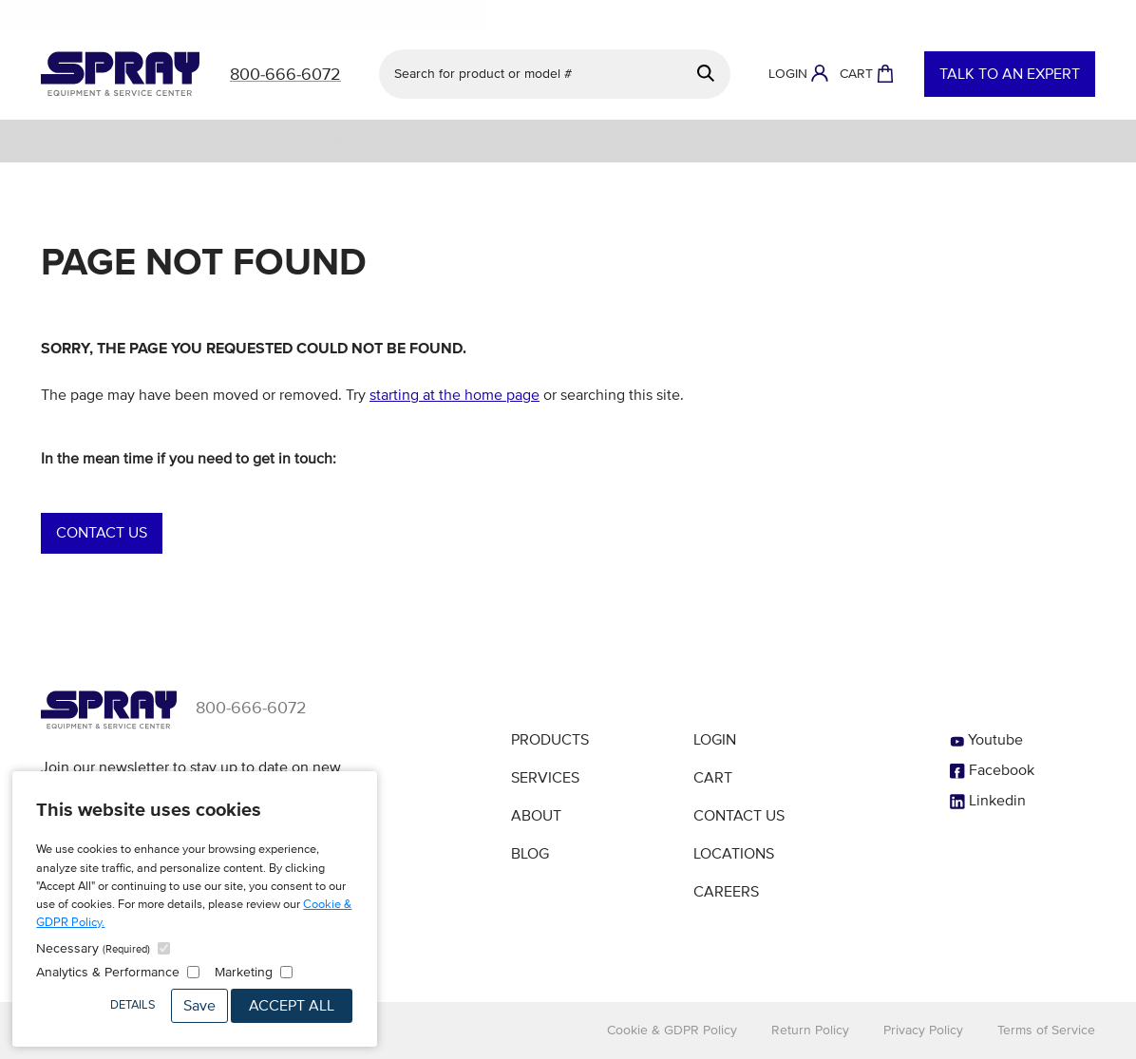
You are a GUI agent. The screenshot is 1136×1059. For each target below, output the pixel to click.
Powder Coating (734, 141)
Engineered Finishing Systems (400, 141)
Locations (733, 853)
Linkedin (988, 800)
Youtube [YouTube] (986, 739)
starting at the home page (454, 395)
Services (106, 141)
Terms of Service (1046, 1030)
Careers (726, 891)
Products (550, 739)
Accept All (291, 1005)
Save (199, 1005)
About (1089, 141)
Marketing (244, 972)
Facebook (992, 770)
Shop (42, 141)
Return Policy (810, 1030)
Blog (530, 853)
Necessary (93, 948)
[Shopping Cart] (867, 74)
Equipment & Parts (216, 141)
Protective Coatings (591, 141)
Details (133, 1004)
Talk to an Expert (1009, 74)
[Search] (706, 74)
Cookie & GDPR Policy (672, 1030)
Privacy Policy (923, 1030)
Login (714, 739)
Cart (712, 777)
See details (699, 15)
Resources (1013, 141)
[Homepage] (120, 74)
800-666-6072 (251, 707)
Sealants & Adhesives (883, 141)
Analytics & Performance (108, 972)
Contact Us (101, 532)
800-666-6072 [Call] (285, 74)
